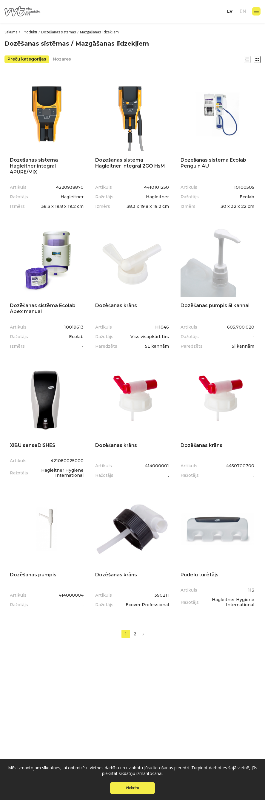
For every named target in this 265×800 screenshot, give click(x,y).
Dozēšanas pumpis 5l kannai (215, 304)
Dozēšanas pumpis (33, 572)
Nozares (62, 59)
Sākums (10, 32)
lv (229, 11)
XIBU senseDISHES (33, 443)
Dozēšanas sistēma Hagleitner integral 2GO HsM (131, 162)
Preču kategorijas (26, 59)
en (243, 11)
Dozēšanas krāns (117, 304)
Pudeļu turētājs (200, 572)
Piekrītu (132, 787)
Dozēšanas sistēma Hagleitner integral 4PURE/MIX (34, 165)
